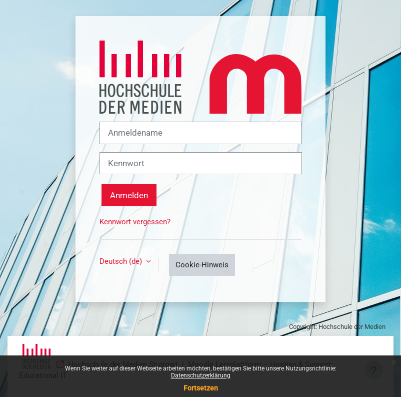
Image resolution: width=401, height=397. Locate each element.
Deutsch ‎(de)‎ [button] (122, 261)
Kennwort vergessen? (135, 221)
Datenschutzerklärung (200, 375)
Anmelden (129, 195)
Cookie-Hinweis (202, 264)
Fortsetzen (201, 388)
